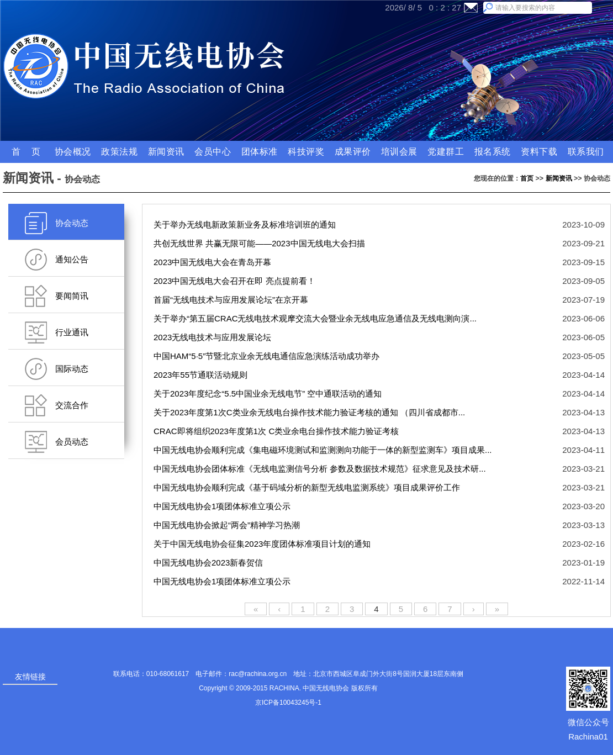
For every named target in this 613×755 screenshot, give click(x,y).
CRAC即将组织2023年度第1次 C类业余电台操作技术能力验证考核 (277, 431)
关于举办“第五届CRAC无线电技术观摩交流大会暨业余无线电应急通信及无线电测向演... (316, 318)
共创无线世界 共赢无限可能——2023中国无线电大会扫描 (260, 243)
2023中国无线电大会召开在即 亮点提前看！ (236, 281)
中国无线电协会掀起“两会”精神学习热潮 (228, 525)
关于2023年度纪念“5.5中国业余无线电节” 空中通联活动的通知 (269, 393)
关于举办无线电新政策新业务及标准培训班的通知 (246, 224)
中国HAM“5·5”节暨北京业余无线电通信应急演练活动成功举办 (268, 356)
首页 (526, 178)
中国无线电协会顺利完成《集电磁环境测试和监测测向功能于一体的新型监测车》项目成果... (324, 450)
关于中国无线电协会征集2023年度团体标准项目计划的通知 (263, 543)
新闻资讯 (559, 178)
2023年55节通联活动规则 (202, 374)
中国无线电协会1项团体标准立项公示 (223, 506)
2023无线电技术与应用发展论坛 (214, 337)
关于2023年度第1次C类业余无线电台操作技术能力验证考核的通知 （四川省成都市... (310, 412)
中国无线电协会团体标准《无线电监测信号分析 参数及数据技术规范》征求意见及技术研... (321, 468)
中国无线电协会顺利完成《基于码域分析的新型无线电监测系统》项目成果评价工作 (308, 487)
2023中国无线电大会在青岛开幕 (214, 262)
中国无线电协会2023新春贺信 (210, 562)
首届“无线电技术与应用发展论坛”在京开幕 (232, 299)
